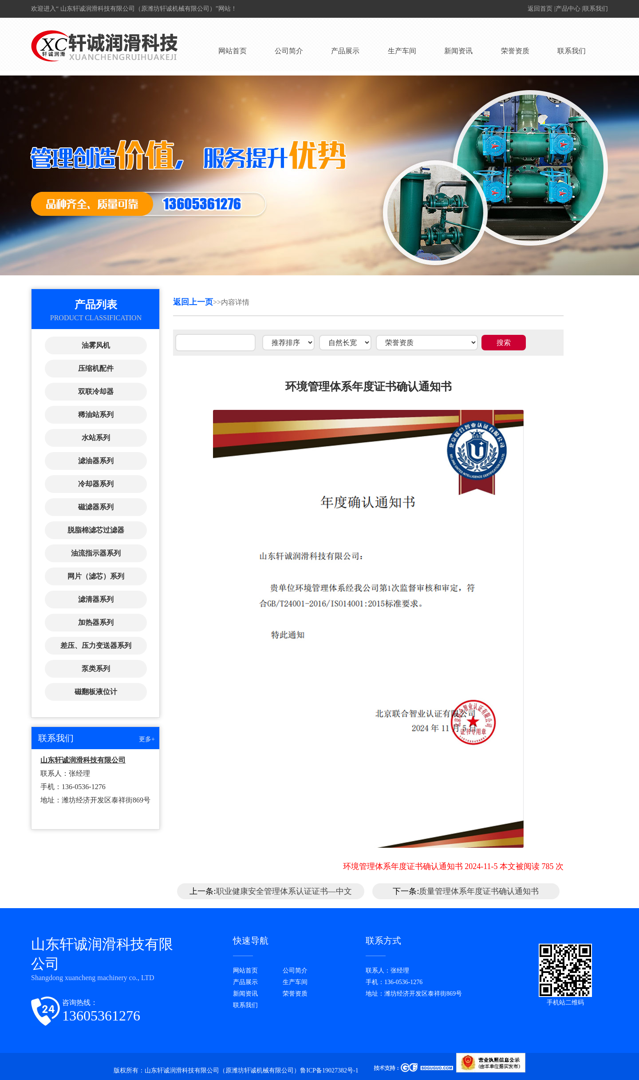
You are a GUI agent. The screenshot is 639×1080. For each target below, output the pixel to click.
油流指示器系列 (96, 553)
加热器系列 (96, 622)
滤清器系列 (96, 599)
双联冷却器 (96, 391)
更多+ (147, 739)
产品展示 (345, 51)
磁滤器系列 (96, 507)
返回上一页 (193, 302)
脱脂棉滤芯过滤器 (95, 530)
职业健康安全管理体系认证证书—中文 (284, 891)
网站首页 (232, 51)
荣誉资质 (515, 51)
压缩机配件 (96, 368)
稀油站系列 (96, 414)
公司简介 (289, 51)
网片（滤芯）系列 (95, 576)
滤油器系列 (96, 461)
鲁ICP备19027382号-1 (330, 1070)
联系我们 (595, 8)
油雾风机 (96, 345)
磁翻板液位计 (96, 691)
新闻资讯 (458, 51)
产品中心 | (569, 8)
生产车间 (402, 51)
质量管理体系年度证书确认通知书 (479, 891)
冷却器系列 (96, 484)
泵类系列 (96, 668)
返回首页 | (541, 8)
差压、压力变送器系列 (95, 645)
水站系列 (96, 437)
